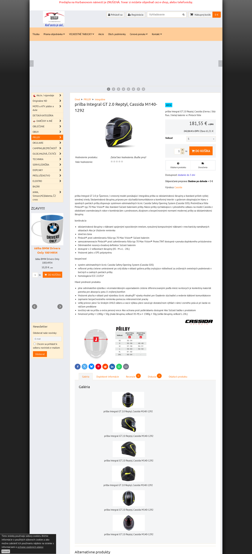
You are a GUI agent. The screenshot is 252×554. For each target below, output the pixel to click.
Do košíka (201, 151)
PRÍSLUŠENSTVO (48, 175)
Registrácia (135, 14)
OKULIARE (48, 142)
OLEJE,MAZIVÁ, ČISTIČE (48, 153)
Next (60, 306)
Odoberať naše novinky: (45, 332)
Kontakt (157, 34)
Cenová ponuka (139, 34)
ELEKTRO (48, 181)
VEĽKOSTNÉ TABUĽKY (81, 34)
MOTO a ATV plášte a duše (48, 108)
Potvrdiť (5, 551)
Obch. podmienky (117, 34)
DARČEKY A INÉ (48, 121)
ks (185, 478)
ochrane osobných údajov (30, 547)
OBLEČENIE (48, 126)
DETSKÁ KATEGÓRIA (43, 115)
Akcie (101, 34)
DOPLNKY (48, 170)
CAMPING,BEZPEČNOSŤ (48, 148)
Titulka (35, 34)
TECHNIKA (48, 159)
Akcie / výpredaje (48, 95)
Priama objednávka (54, 34)
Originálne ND (48, 101)
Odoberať (40, 354)
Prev (34, 306)
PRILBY (48, 137)
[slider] (116, 161)
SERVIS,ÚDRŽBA (48, 164)
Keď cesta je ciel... (54, 25)
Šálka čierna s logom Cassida (119, 475)
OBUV (48, 132)
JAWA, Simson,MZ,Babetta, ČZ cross (48, 195)
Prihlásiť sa (115, 14)
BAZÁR (36, 186)
